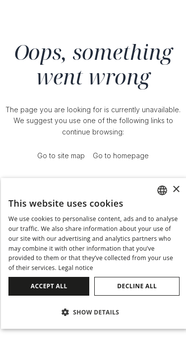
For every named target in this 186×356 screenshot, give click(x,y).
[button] (94, 311)
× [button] (176, 189)
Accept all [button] (49, 286)
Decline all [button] (137, 286)
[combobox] (162, 190)
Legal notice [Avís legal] (75, 268)
